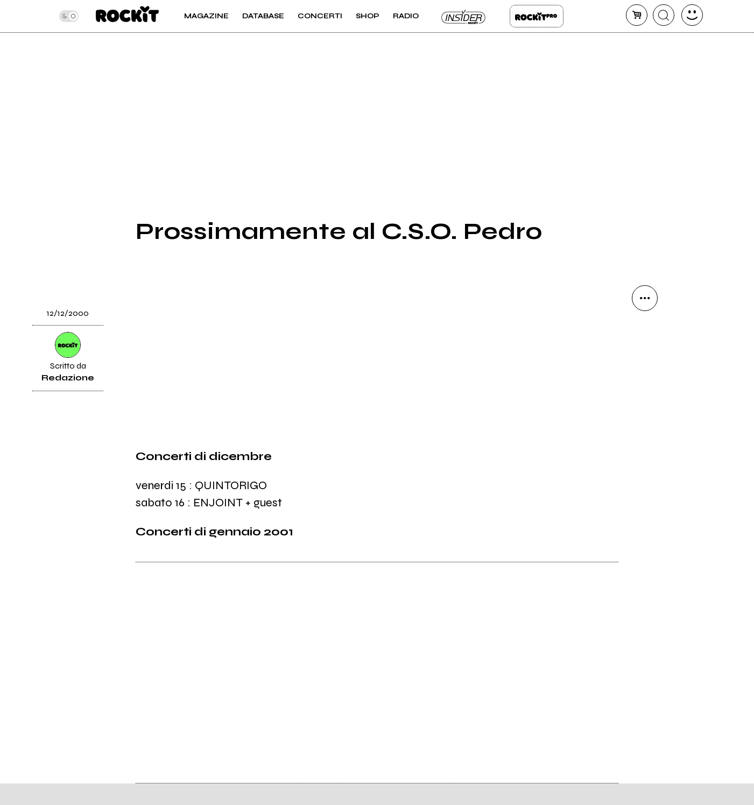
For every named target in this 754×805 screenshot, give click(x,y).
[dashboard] (692, 15)
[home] (127, 16)
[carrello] (636, 15)
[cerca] (663, 15)
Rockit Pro (536, 16)
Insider (464, 16)
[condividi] (645, 298)
